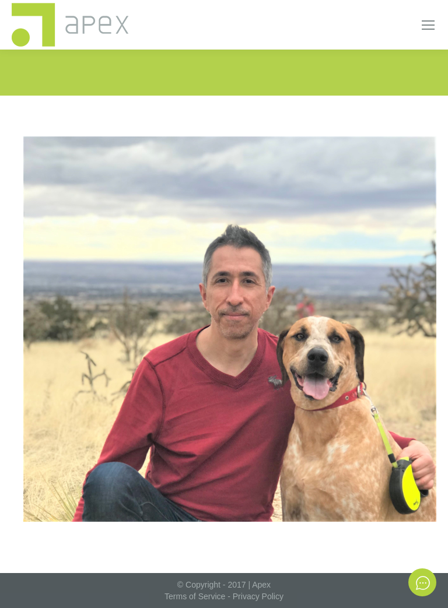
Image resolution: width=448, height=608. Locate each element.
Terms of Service (194, 596)
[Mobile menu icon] (428, 25)
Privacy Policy (258, 596)
